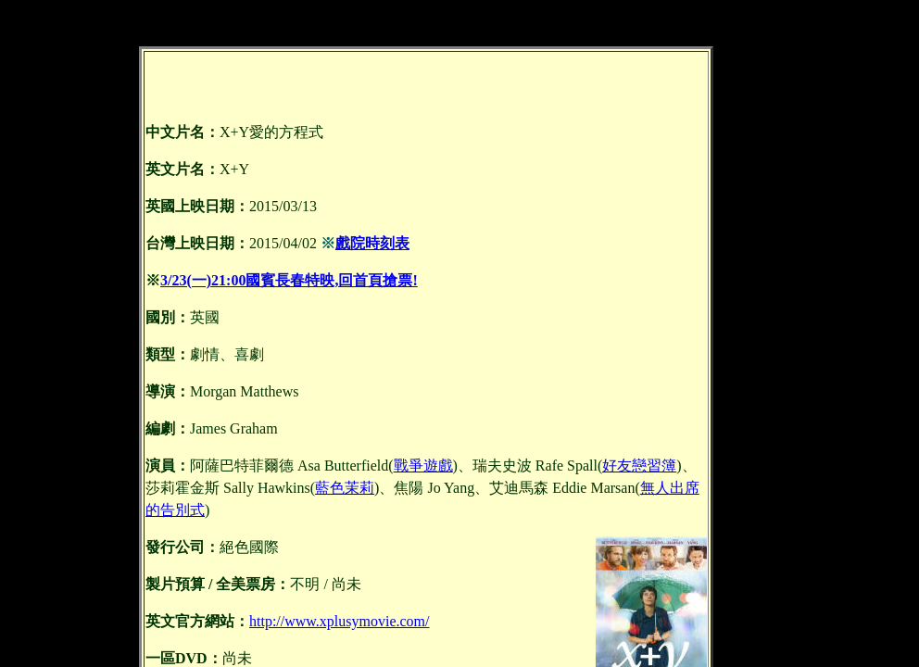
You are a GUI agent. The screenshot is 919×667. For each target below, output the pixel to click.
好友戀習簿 (639, 465)
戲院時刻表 (372, 243)
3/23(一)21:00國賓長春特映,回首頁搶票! (289, 280)
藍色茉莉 (344, 488)
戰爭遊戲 (423, 465)
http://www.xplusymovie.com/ (339, 621)
